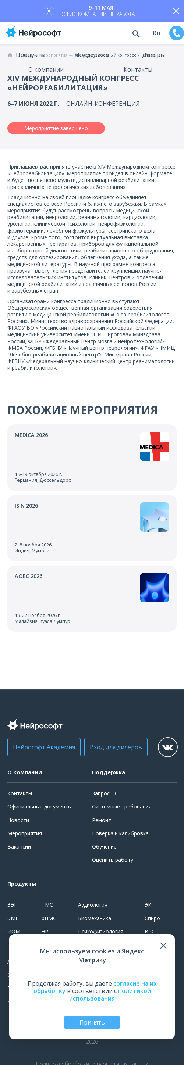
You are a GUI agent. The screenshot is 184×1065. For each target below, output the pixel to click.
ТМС (47, 904)
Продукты (30, 55)
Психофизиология (100, 931)
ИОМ (13, 931)
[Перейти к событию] (92, 457)
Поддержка (92, 55)
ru (156, 33)
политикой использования (110, 995)
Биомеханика (94, 918)
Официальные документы (39, 806)
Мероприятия (24, 833)
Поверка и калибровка (120, 833)
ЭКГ (149, 904)
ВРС (150, 931)
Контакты (138, 69)
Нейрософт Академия (44, 747)
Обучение (104, 846)
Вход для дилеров (116, 747)
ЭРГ (46, 931)
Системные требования (122, 806)
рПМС (49, 918)
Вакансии (19, 846)
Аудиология (92, 904)
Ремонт (101, 820)
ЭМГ (12, 918)
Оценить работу (112, 859)
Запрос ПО (105, 793)
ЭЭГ (12, 904)
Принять (92, 1022)
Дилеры (153, 55)
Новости (18, 820)
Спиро (152, 918)
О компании (46, 69)
